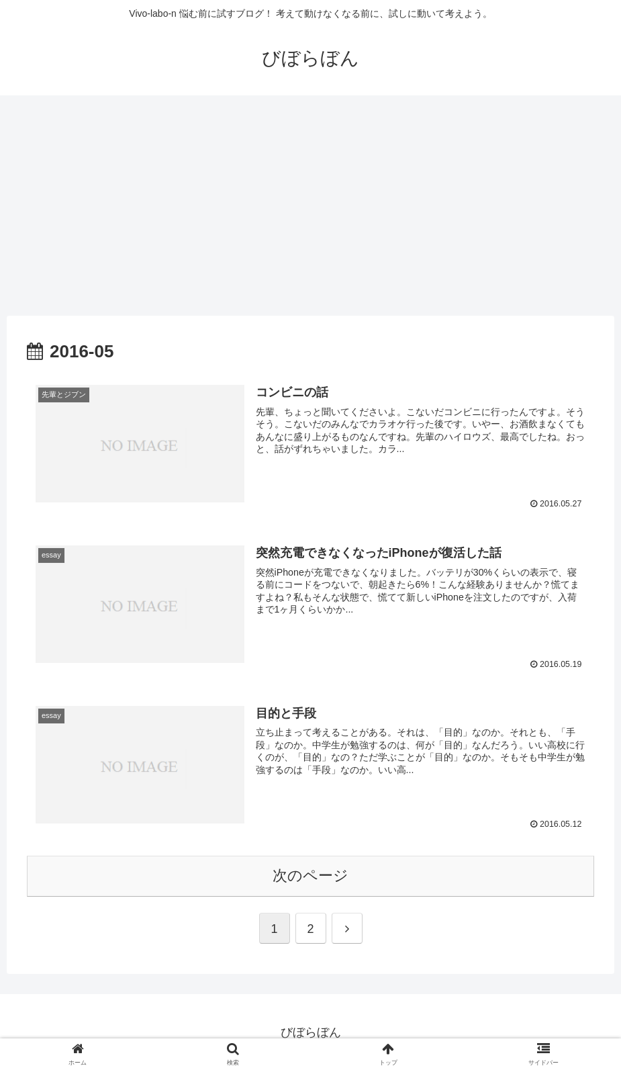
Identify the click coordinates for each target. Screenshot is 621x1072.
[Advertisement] (310, 205)
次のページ (310, 876)
